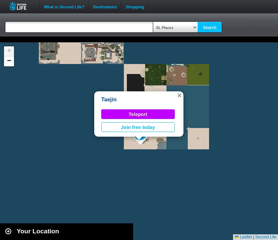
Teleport (138, 114)
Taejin (109, 99)
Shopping (135, 6)
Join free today (138, 127)
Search (209, 27)
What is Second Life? (64, 6)
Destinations (105, 6)
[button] (179, 95)
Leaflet (243, 237)
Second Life (21, 6)
